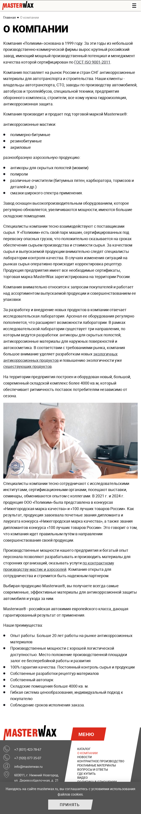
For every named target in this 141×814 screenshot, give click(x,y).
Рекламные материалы (96, 765)
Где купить (86, 773)
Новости (84, 757)
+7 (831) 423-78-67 (27, 749)
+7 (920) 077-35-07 (27, 758)
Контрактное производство (100, 761)
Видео (82, 777)
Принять (69, 804)
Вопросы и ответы (92, 769)
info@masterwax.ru (28, 766)
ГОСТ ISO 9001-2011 (92, 62)
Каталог (84, 749)
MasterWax (31, 732)
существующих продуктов (27, 366)
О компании (87, 753)
